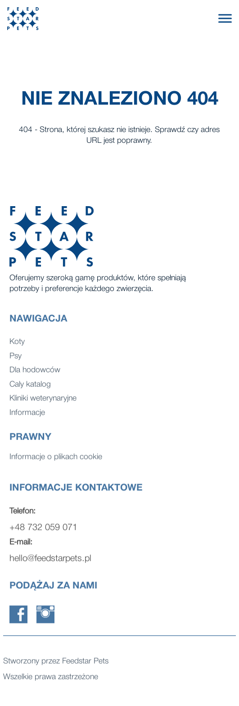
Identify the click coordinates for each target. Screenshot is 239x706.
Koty (17, 345)
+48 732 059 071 (43, 532)
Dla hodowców (34, 373)
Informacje (27, 416)
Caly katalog (30, 387)
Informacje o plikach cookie (55, 458)
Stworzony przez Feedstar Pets (55, 662)
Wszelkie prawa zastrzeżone (50, 678)
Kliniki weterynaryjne (43, 401)
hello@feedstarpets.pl (50, 563)
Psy (15, 359)
